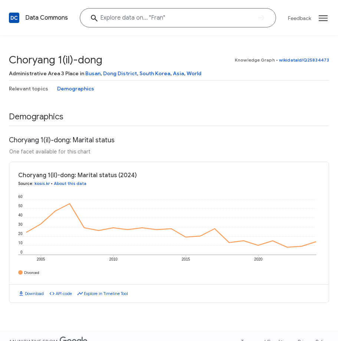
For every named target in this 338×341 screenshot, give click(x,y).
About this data (70, 183)
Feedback (299, 18)
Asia (178, 73)
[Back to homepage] (14, 18)
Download (34, 293)
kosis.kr (42, 183)
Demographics (75, 88)
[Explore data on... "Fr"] (178, 18)
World (194, 73)
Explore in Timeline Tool (106, 293)
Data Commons (46, 17)
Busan (93, 73)
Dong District (120, 73)
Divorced (31, 272)
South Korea (155, 73)
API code (64, 293)
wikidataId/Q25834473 (304, 60)
